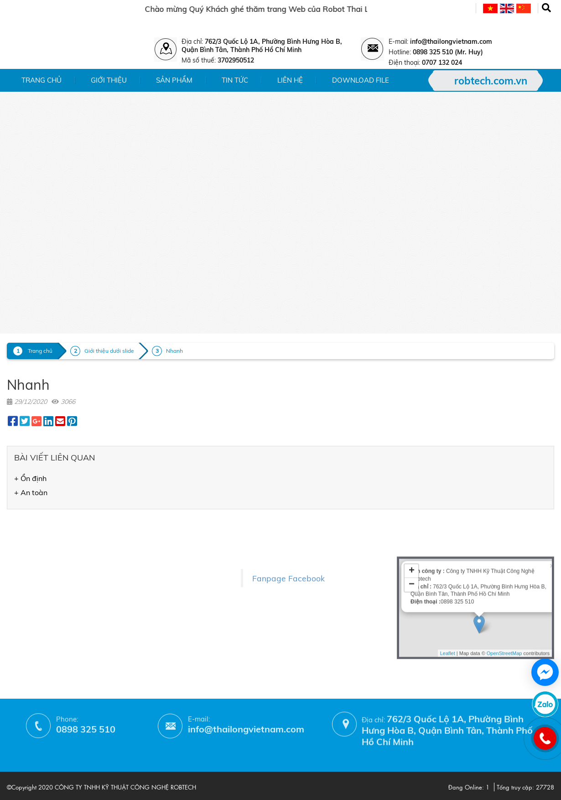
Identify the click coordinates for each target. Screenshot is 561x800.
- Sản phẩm (25, 550)
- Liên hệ (20, 576)
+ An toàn (30, 492)
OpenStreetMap (504, 608)
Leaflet (447, 608)
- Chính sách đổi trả (138, 582)
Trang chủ (41, 80)
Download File (360, 80)
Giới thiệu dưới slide (109, 350)
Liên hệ (290, 80)
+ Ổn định (30, 478)
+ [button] (412, 526)
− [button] (412, 539)
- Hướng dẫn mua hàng (144, 621)
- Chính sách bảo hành (143, 595)
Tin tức (235, 80)
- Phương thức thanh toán (148, 608)
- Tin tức (20, 563)
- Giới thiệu (24, 537)
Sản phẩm (174, 80)
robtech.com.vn (490, 80)
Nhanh (174, 350)
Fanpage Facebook (288, 559)
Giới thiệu (109, 80)
